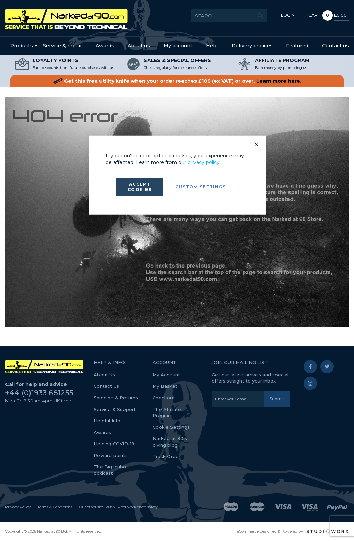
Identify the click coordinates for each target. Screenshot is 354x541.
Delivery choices (252, 46)
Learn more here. (279, 81)
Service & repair (62, 46)
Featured (297, 46)
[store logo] (66, 19)
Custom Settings (200, 186)
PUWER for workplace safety (131, 507)
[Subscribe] (277, 399)
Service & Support (115, 409)
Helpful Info (107, 420)
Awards (105, 46)
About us (139, 46)
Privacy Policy (18, 507)
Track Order (166, 456)
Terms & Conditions (54, 507)
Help (212, 46)
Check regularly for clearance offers (175, 68)
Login (261, 15)
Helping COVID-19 (114, 443)
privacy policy (204, 162)
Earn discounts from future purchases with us (73, 68)
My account (178, 46)
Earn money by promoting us (281, 68)
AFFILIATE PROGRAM (282, 60)
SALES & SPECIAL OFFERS (177, 60)
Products (21, 46)
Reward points (111, 455)
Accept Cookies (139, 186)
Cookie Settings (171, 427)
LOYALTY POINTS (56, 60)
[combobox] (202, 15)
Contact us (335, 46)
